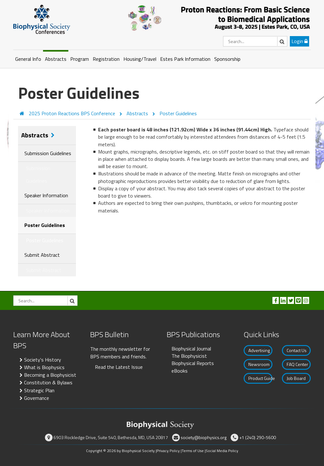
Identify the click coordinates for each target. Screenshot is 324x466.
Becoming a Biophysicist (50, 375)
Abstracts (55, 59)
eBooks (179, 371)
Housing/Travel (139, 59)
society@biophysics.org (204, 437)
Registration (106, 59)
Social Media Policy (222, 451)
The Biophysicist (189, 356)
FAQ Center (297, 364)
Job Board (296, 378)
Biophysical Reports (192, 363)
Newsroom (259, 364)
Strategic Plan (39, 390)
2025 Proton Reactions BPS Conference (72, 113)
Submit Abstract (42, 255)
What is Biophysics (44, 367)
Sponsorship (227, 59)
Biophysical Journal (191, 348)
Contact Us (297, 350)
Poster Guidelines (178, 113)
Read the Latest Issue (119, 367)
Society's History (42, 359)
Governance (36, 398)
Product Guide (260, 378)
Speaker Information (46, 195)
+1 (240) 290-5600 (257, 437)
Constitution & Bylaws (48, 382)
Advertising (259, 350)
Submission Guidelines (47, 153)
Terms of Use (193, 451)
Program (79, 59)
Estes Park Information (185, 59)
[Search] (255, 41)
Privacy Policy (168, 451)
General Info (28, 59)
